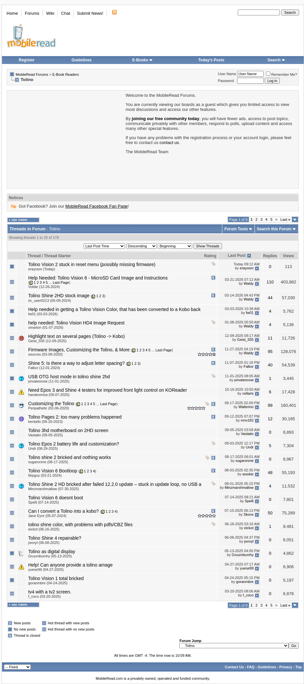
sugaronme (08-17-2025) (48, 462)
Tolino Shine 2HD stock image (59, 295)
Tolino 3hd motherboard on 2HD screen (68, 430)
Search (276, 60)
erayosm (246, 268)
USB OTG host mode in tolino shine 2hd (69, 376)
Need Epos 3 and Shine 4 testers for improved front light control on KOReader (107, 390)
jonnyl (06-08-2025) (43, 543)
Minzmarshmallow (239, 488)
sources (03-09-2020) (45, 354)
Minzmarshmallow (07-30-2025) (53, 489)
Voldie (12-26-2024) (44, 287)
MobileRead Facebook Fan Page (96, 206)
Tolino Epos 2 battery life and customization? (73, 443)
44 (270, 297)
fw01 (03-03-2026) (43, 314)
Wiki (50, 13)
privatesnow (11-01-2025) (48, 381)
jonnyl (249, 542)
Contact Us (234, 667)
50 (270, 512)
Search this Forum (274, 229)
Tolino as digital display (51, 551)
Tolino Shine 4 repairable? (54, 538)
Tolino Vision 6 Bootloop (52, 470)
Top (298, 667)
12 (270, 418)
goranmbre (244, 582)
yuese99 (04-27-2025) (46, 569)
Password (226, 81)
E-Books (142, 60)
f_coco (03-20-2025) (44, 596)
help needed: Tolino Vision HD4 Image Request (76, 322)
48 (270, 472)
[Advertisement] (66, 139)
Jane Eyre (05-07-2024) (47, 516)
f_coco (248, 595)
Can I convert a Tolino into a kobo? (63, 511)
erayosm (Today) (41, 269)
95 (270, 351)
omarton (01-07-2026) (45, 327)
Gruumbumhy (243, 555)
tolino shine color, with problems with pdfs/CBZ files (80, 524)
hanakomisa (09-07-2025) (49, 395)
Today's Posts (211, 60)
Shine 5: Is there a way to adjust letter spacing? (76, 363)
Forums (32, 13)
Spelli (249, 501)
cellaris (247, 394)
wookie (247, 474)
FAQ (250, 667)
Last (285, 219)
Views (288, 256)
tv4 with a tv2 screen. (49, 591)
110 (270, 282)
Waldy (248, 284)
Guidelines (81, 60)
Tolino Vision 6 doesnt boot (55, 497)
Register (26, 60)
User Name (227, 74)
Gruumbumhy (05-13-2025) (50, 556)
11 (270, 338)
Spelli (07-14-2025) (43, 502)
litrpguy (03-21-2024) (45, 475)
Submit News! (90, 13)
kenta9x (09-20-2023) (45, 422)
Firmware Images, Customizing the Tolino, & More (79, 349)
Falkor (249, 367)
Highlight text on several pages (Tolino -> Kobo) (76, 336)
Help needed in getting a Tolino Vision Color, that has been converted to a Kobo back (114, 309)
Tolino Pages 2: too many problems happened (75, 417)
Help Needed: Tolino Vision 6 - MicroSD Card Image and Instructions (98, 277)
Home (12, 13)
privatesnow (244, 380)
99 (270, 405)
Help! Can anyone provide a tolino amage (70, 565)
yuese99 (247, 568)
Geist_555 (245, 340)
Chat (65, 13)
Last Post (237, 255)
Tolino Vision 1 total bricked (56, 578)
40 (270, 365)
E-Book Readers (65, 74)
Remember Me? (281, 74)
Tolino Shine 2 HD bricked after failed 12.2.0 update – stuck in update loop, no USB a (114, 484)
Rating (210, 256)
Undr (249, 447)
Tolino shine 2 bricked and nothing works (69, 457)
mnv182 (247, 421)
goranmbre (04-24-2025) (48, 583)
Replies (270, 256)
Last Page (61, 282)
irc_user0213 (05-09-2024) (49, 300)
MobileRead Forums (32, 74)
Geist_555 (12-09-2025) (47, 341)
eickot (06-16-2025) (43, 529)
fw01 (249, 313)
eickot (249, 528)
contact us (169, 142)
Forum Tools (236, 229)
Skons (249, 515)
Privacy (285, 667)
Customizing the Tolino (51, 403)
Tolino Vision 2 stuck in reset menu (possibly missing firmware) (91, 264)
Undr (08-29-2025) (43, 448)
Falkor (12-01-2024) (44, 368)
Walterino (245, 407)
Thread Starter (57, 256)
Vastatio (247, 434)
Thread (34, 256)
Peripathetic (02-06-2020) (48, 408)
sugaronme (244, 461)
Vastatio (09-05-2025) (45, 435)
